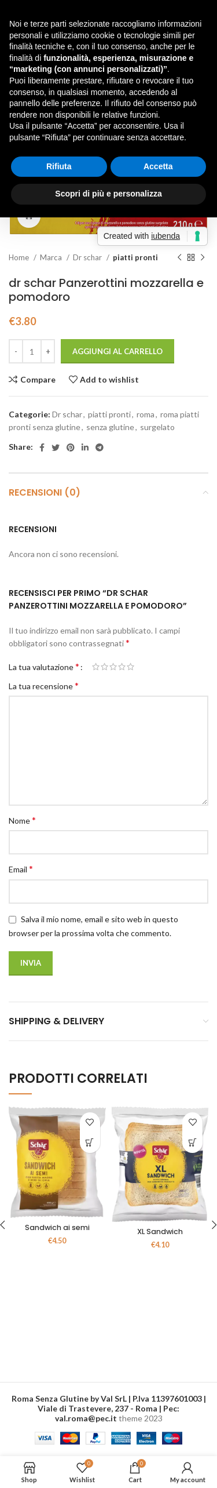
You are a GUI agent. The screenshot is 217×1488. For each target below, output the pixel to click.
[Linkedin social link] (85, 447)
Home (20, 257)
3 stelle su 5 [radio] (113, 667)
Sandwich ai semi (57, 1227)
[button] (90, 1143)
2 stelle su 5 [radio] (104, 667)
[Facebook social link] (42, 447)
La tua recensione (44, 685)
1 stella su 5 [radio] (95, 667)
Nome (22, 819)
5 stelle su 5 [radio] (130, 667)
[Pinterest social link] (70, 447)
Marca (52, 257)
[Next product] (202, 258)
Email (21, 868)
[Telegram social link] (99, 447)
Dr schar (88, 257)
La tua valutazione (44, 666)
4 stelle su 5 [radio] (121, 667)
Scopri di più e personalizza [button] (108, 193)
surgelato (157, 427)
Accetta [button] (158, 166)
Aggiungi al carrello (117, 351)
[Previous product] (179, 258)
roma (146, 414)
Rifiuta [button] (59, 166)
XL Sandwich (160, 1231)
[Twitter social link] (55, 447)
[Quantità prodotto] (32, 351)
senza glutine (110, 427)
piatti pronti (135, 257)
